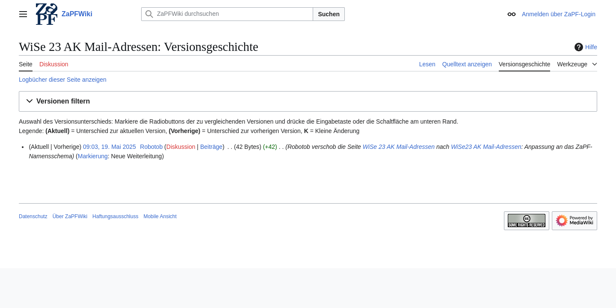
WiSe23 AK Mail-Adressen (486, 146)
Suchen (329, 14)
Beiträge (211, 146)
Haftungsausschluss (115, 216)
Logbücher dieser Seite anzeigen (63, 79)
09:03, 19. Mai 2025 (109, 146)
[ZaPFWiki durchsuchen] (227, 14)
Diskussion (180, 146)
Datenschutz (33, 216)
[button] (308, 101)
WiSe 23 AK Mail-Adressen (399, 146)
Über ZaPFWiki (70, 216)
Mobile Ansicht (159, 216)
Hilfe (584, 47)
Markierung (93, 156)
